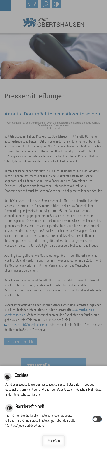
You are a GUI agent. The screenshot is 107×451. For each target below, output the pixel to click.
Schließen (53, 441)
